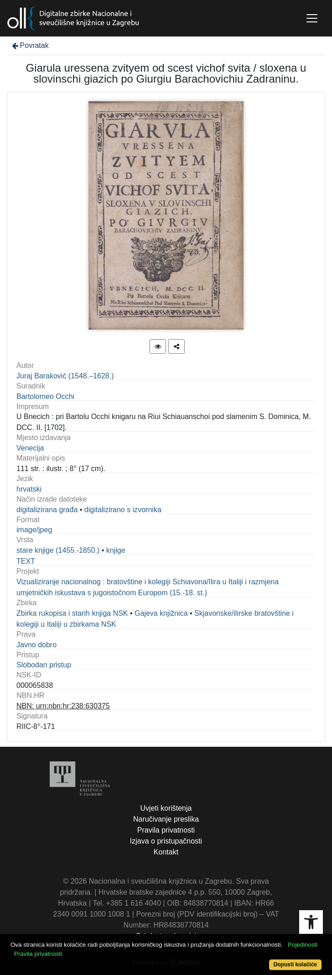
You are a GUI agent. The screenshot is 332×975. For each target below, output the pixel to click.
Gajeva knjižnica (161, 613)
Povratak (29, 45)
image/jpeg (34, 530)
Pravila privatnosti (166, 830)
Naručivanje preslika (166, 819)
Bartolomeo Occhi (45, 396)
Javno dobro (36, 645)
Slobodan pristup (43, 665)
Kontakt (166, 852)
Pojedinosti (302, 944)
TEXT (25, 561)
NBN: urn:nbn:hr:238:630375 (63, 706)
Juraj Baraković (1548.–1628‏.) (65, 376)
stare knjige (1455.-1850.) (57, 550)
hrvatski (29, 489)
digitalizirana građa (47, 510)
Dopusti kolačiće (295, 964)
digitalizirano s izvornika (122, 510)
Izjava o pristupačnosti (166, 841)
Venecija (30, 448)
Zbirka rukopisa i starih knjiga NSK (72, 613)
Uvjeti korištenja (166, 808)
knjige (115, 550)
